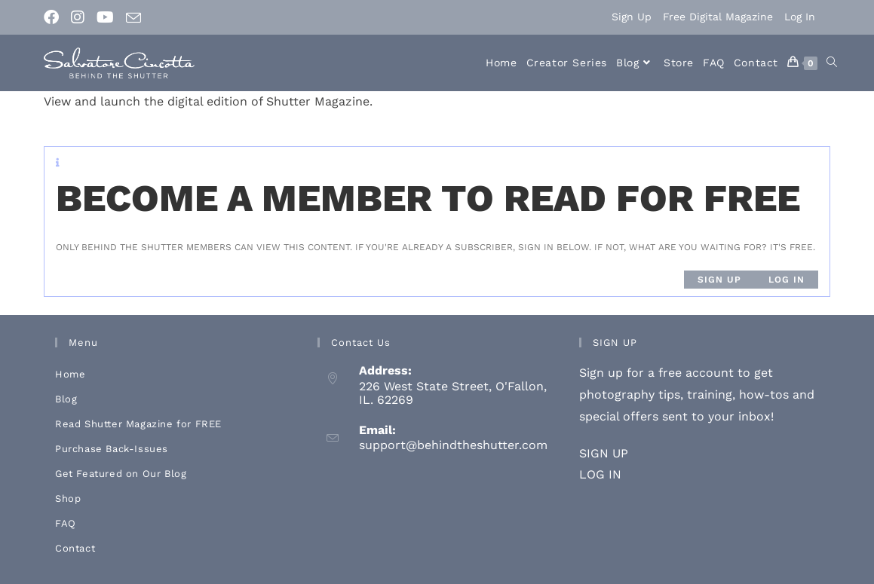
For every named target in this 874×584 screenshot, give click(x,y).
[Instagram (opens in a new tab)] (77, 17)
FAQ (65, 523)
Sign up (719, 279)
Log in (786, 279)
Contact (75, 548)
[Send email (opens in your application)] (133, 18)
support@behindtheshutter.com (453, 445)
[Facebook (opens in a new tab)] (54, 17)
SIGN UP (603, 453)
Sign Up (632, 17)
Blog (66, 399)
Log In (799, 17)
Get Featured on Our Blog (120, 473)
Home (70, 374)
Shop (68, 498)
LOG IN (600, 474)
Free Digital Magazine (718, 17)
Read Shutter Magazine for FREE (138, 424)
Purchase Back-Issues (111, 448)
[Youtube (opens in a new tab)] (105, 17)
